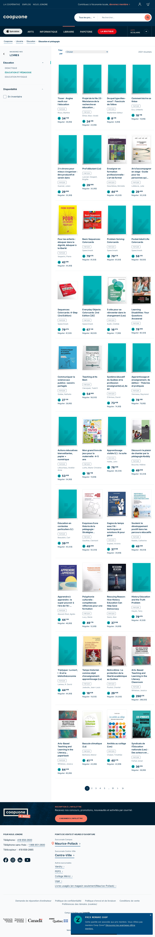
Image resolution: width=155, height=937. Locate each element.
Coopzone (8, 41)
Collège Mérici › (64, 876)
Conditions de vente (130, 900)
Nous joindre (40, 4)
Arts (31, 31)
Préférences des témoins (79, 904)
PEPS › (59, 871)
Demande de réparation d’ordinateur (33, 900)
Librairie (68, 31)
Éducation (31, 41)
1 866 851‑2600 (37, 844)
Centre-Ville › (64, 855)
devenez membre (119, 4)
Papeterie (86, 31)
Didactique (11, 68)
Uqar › (58, 881)
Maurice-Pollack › (67, 843)
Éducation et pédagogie (18, 72)
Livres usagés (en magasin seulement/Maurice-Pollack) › (85, 885)
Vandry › (59, 866)
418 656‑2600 (24, 840)
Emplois (26, 4)
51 (113, 788)
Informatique (48, 31)
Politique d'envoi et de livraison (100, 900)
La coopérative (11, 4)
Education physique (16, 76)
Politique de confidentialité (68, 900)
